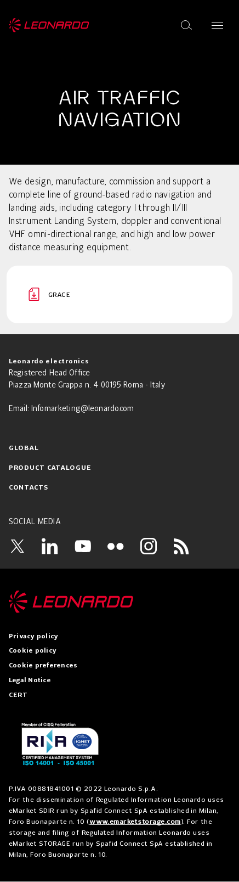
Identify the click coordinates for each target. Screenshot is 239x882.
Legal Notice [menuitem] (30, 680)
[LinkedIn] (50, 546)
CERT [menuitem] (18, 695)
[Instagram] (148, 546)
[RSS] (181, 546)
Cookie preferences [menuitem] (43, 665)
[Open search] (186, 25)
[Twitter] (17, 546)
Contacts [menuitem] (29, 488)
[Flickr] (115, 546)
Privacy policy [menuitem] (33, 636)
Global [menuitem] (23, 448)
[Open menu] (217, 25)
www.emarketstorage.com (135, 821)
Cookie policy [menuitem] (32, 651)
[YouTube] (83, 546)
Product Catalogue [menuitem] (50, 468)
